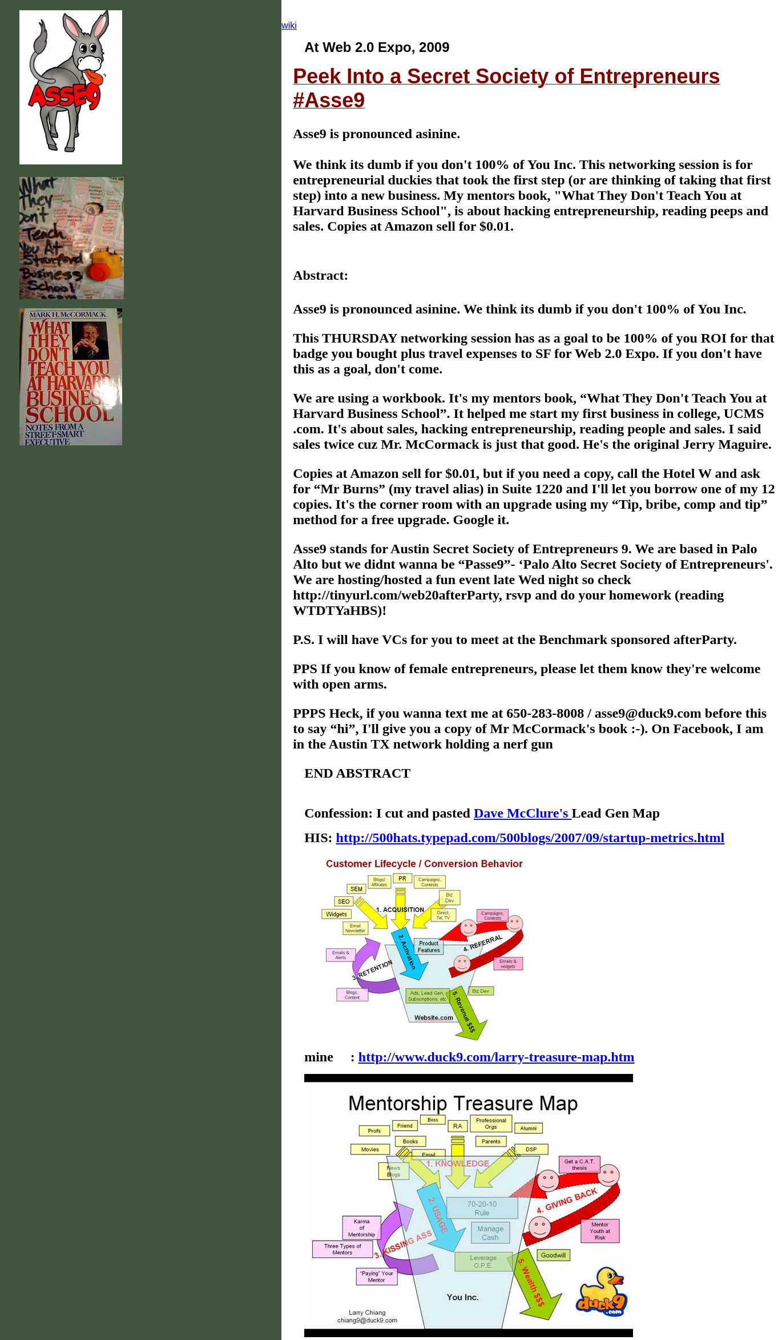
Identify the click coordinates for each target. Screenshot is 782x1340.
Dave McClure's (523, 813)
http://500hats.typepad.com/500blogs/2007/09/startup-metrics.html (530, 837)
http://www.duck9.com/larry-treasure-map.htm (496, 1056)
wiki (289, 25)
